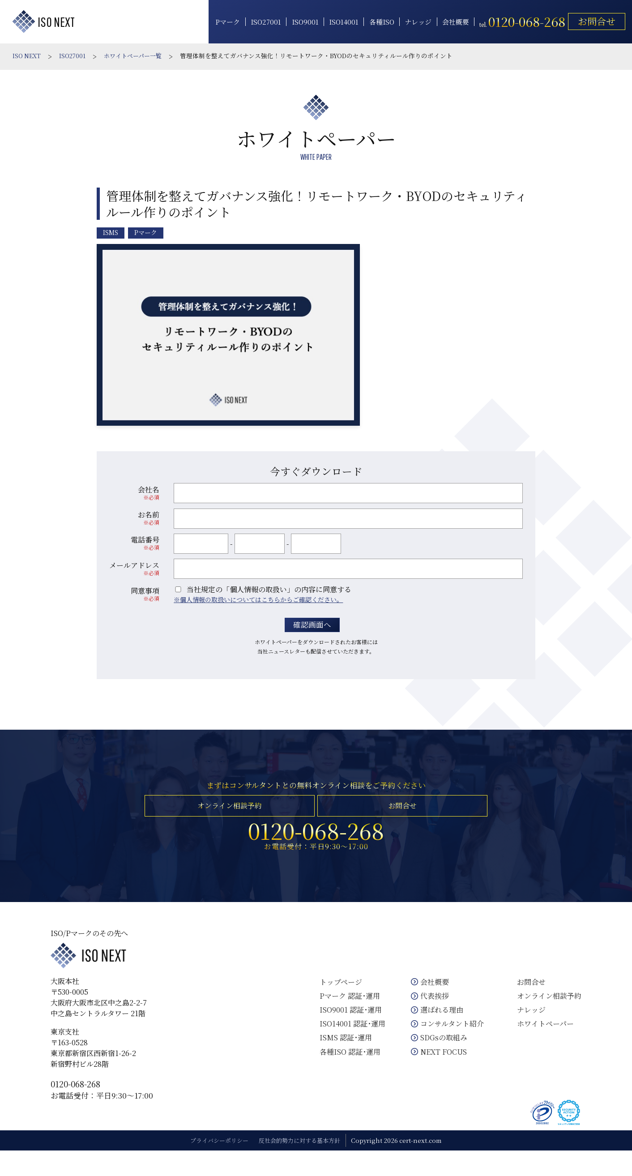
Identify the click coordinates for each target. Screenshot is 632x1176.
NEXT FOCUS (439, 1070)
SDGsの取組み (439, 1055)
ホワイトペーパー (541, 1041)
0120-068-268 (89, 1105)
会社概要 (449, 21)
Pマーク (221, 21)
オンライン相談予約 (228, 811)
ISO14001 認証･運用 (347, 1041)
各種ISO (375, 21)
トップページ (336, 1000)
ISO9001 (299, 21)
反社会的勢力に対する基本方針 (302, 1165)
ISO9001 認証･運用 (346, 1027)
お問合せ (591, 20)
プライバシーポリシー (215, 1165)
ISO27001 (260, 21)
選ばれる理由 (437, 1027)
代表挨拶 (430, 1014)
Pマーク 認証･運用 (345, 1014)
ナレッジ (412, 21)
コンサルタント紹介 (447, 1041)
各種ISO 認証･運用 (345, 1070)
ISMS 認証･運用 (341, 1055)
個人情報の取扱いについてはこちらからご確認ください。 (261, 597)
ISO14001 (338, 21)
